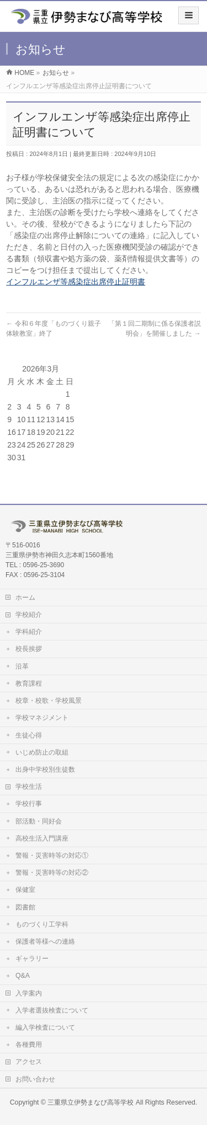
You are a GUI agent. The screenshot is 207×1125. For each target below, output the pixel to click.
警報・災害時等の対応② (51, 872)
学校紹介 (28, 614)
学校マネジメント (41, 718)
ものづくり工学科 (41, 924)
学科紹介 (28, 632)
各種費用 (28, 1044)
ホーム (25, 597)
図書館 (25, 907)
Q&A (22, 975)
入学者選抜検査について (51, 1010)
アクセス (28, 1061)
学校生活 (28, 786)
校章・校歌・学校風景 (48, 700)
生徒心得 (28, 735)
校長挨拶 (28, 649)
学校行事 (28, 804)
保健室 (25, 889)
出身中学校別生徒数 (45, 769)
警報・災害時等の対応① (51, 855)
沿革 (22, 666)
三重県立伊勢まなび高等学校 (90, 1102)
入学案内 (28, 993)
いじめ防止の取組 (41, 752)
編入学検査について (45, 1027)
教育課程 (28, 683)
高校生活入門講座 (41, 838)
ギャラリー (32, 958)
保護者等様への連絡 (45, 941)
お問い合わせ (35, 1079)
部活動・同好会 (38, 821)
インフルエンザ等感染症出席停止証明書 (75, 281)
